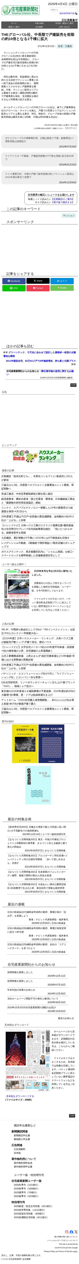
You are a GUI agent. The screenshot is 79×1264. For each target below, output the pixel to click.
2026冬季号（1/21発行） (27, 1185)
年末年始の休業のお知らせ (21, 990)
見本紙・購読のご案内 (64, 23)
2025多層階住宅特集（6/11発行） (31, 1217)
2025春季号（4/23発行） (27, 1196)
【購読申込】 (71, 128)
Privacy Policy (49, 1251)
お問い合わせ (64, 27)
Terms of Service (66, 1251)
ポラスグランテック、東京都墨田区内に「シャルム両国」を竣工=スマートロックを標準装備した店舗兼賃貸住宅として (37, 553)
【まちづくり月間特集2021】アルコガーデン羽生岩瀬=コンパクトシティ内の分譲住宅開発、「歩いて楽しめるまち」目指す (37, 859)
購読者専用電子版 (69, 13)
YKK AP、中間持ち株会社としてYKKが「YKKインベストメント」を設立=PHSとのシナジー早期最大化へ (38, 631)
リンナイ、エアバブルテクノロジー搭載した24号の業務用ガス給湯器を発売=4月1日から (37, 509)
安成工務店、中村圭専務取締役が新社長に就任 (27, 494)
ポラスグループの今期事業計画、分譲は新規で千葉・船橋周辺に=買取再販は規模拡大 (39, 140)
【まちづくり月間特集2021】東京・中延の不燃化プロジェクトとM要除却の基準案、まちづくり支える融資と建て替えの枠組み (37, 843)
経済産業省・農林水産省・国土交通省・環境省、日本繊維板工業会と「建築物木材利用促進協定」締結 (38, 500)
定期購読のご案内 (62, 199)
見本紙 (17, 1153)
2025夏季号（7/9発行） (26, 1192)
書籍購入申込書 (22, 1139)
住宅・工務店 (65, 46)
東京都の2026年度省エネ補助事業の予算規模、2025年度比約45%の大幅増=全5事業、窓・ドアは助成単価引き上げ (38, 693)
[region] (58, 71)
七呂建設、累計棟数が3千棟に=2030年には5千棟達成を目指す (35, 538)
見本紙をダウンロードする (20, 1096)
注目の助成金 (59, 923)
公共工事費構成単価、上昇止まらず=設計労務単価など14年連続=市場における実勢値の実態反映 (38, 657)
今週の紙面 (39, 23)
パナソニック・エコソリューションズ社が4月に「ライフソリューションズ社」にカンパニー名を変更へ (37, 675)
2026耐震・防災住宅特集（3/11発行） (34, 1206)
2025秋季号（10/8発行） (27, 1188)
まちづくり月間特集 (55, 850)
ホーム (14, 23)
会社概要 (39, 27)
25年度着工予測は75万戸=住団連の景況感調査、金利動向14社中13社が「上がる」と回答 (37, 518)
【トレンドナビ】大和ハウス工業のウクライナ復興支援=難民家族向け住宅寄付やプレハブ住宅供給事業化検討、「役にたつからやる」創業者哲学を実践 (37, 529)
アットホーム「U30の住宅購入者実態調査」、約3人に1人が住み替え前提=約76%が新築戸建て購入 (37, 702)
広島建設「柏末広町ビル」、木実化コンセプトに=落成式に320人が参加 (37, 478)
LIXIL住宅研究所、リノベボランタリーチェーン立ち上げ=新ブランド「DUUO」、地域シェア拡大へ (38, 684)
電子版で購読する (62, 202)
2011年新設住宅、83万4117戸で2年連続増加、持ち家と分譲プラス (41, 361)
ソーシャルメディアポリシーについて (62, 1240)
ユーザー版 (48, 834)
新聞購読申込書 (22, 1135)
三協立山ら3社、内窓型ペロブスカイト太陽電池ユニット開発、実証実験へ (37, 486)
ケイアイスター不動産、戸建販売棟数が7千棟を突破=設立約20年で (39, 157)
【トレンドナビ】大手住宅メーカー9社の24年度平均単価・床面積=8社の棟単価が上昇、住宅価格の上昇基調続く (37, 649)
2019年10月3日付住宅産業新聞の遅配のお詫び (31, 1007)
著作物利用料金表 (23, 1163)
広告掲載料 (19, 1149)
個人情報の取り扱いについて (66, 1237)
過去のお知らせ (66, 1018)
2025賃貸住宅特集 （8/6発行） (30, 1213)
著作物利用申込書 (23, 1166)
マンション (68, 215)
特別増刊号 (60, 834)
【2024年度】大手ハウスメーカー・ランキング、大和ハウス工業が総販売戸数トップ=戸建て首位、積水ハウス (37, 640)
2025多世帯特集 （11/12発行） (30, 1210)
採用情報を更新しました (20, 972)
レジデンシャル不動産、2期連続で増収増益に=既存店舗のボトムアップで (38, 544)
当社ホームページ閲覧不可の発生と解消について (32, 998)
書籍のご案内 (14, 27)
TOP (73, 385)
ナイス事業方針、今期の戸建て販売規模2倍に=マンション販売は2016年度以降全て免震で (39, 175)
